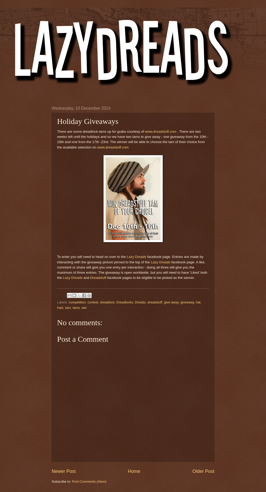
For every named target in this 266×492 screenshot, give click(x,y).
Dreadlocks (124, 302)
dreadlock (107, 302)
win (84, 308)
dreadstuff (154, 302)
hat (198, 302)
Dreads (140, 302)
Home (134, 471)
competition (77, 302)
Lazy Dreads (136, 257)
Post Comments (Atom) (89, 481)
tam (68, 308)
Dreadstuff (98, 278)
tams (76, 308)
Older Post (203, 471)
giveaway (187, 302)
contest (93, 302)
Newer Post (64, 471)
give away (171, 302)
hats (60, 308)
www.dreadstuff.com (161, 131)
